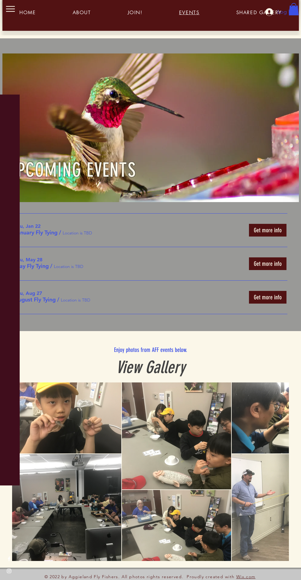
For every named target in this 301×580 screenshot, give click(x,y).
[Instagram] (9, 571)
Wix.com (246, 576)
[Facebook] (9, 559)
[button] (10, 9)
